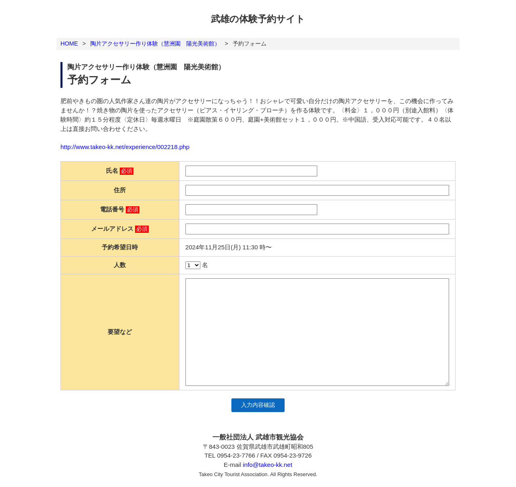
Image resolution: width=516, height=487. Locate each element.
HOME (69, 43)
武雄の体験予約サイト (258, 19)
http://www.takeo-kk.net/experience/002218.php (124, 146)
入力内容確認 (258, 405)
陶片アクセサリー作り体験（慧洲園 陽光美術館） (155, 43)
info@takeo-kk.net (267, 464)
